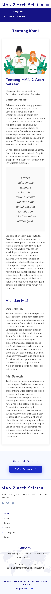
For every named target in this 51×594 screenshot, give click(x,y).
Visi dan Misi (17, 302)
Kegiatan (7, 523)
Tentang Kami (10, 532)
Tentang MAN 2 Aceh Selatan (25, 84)
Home (4, 11)
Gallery (7, 528)
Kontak (7, 537)
